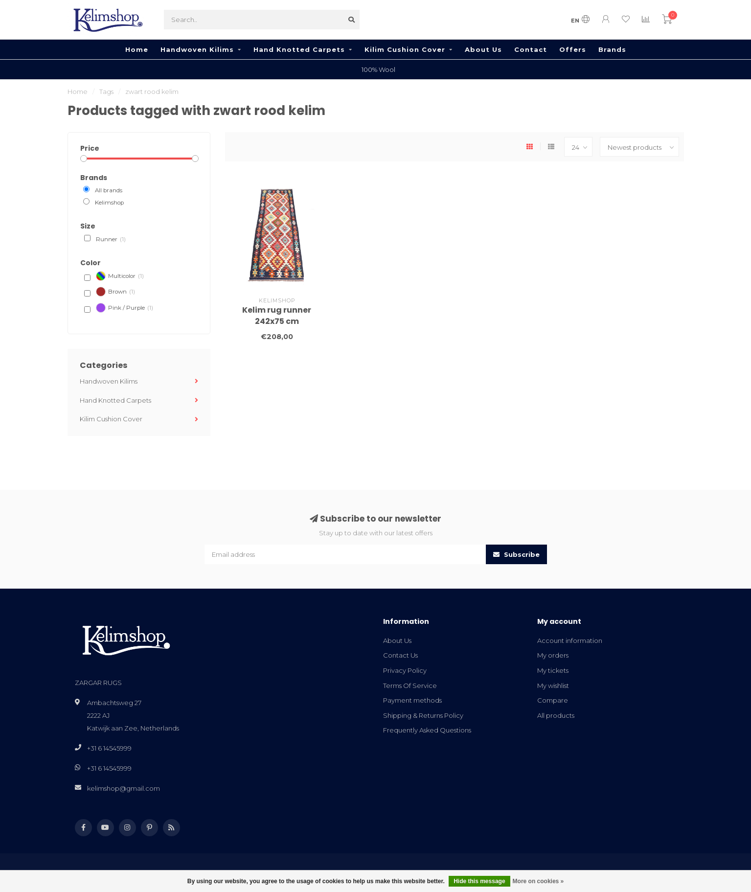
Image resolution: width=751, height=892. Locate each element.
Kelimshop (109, 202)
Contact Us (400, 655)
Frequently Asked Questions (427, 730)
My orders (553, 655)
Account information (569, 640)
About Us (483, 49)
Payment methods (412, 700)
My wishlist (553, 685)
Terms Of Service (410, 685)
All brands (108, 190)
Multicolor (120, 276)
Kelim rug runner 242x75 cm (276, 315)
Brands (612, 49)
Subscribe (516, 554)
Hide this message (479, 881)
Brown (115, 292)
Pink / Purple (124, 308)
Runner (111, 239)
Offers (572, 49)
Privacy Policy (405, 670)
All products (555, 715)
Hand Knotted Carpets (299, 49)
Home (136, 49)
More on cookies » (538, 881)
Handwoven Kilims (197, 49)
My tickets (553, 670)
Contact (530, 49)
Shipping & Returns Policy (423, 715)
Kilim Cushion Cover (404, 49)
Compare (552, 700)
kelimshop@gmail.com (123, 788)
